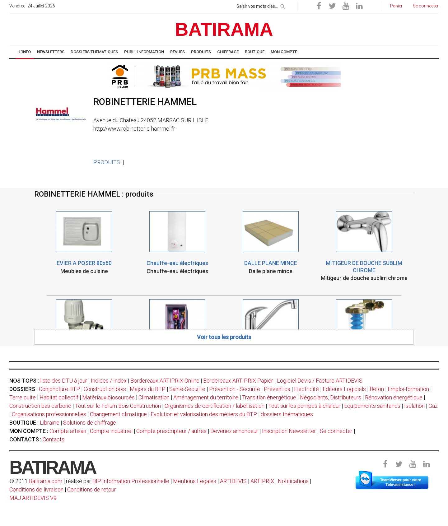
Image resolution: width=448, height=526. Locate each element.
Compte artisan (67, 431)
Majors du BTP (148, 389)
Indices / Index (109, 380)
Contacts (53, 439)
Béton (377, 389)
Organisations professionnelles (49, 414)
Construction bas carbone (40, 406)
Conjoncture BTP (59, 389)
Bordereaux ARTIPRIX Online (164, 380)
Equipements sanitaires (372, 406)
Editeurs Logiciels (344, 389)
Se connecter (336, 431)
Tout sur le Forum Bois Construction (118, 406)
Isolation (414, 406)
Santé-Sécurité (187, 389)
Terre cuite (22, 397)
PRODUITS (106, 162)
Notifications (294, 481)
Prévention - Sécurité (234, 389)
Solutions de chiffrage (89, 422)
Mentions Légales (194, 481)
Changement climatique (118, 414)
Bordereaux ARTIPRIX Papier (238, 380)
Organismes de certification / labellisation (214, 406)
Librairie (49, 422)
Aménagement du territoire (205, 397)
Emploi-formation (408, 389)
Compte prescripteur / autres (171, 431)
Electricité (306, 389)
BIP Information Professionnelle (130, 481)
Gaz (433, 406)
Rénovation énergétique (393, 397)
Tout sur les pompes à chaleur (304, 406)
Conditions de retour (91, 489)
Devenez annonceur (234, 431)
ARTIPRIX (262, 481)
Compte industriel (111, 431)
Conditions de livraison (36, 489)
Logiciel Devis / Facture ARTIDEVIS (319, 380)
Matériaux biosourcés (108, 397)
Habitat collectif (59, 397)
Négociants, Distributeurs (330, 397)
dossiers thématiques (287, 414)
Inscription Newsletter (289, 431)
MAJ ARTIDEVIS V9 (33, 498)
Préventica (277, 389)
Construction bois (105, 389)
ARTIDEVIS (233, 481)
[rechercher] (283, 5)
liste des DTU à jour (63, 380)
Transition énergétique (269, 397)
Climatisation (154, 397)
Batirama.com (45, 481)
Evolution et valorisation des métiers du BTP (204, 414)
